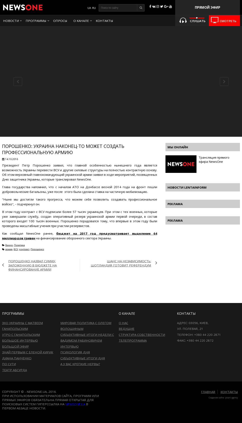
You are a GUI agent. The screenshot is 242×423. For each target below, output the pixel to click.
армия (8, 249)
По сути (9, 364)
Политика (19, 245)
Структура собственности (142, 335)
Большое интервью (20, 340)
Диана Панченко (16, 358)
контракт (24, 249)
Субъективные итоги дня (82, 358)
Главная (208, 392)
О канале (81, 21)
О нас (123, 323)
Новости (11, 21)
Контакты (104, 21)
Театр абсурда (14, 370)
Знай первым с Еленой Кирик (27, 352)
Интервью (69, 346)
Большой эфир (15, 346)
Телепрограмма (133, 340)
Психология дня (75, 352)
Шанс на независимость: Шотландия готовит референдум (121, 263)
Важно (9, 245)
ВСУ (16, 249)
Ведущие (126, 329)
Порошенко (37, 249)
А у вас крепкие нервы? (80, 364)
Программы (36, 21)
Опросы (60, 21)
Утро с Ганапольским (21, 335)
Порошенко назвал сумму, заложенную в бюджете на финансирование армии (32, 265)
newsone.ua (75, 404)
